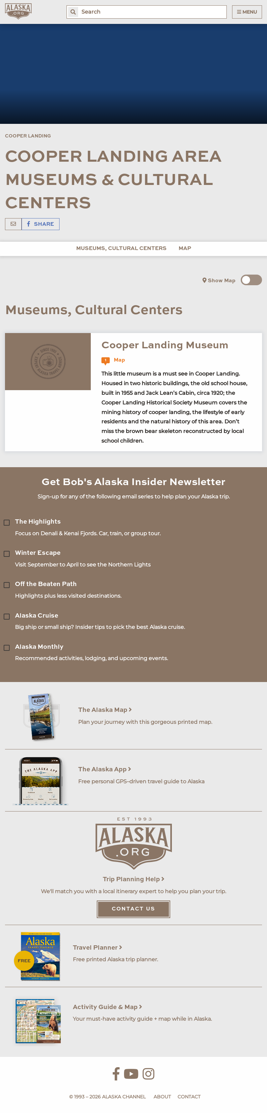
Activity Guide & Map (107, 1007)
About (162, 1097)
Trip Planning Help (134, 879)
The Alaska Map (105, 710)
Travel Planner (97, 948)
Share (40, 224)
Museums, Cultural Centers (121, 248)
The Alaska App (104, 769)
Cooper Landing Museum (164, 345)
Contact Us (133, 909)
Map (185, 248)
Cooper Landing (28, 136)
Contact (189, 1097)
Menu (247, 12)
